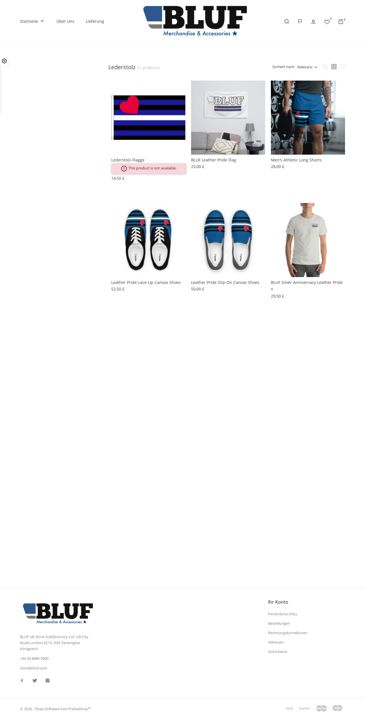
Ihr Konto (278, 602)
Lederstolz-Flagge (128, 160)
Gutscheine (277, 651)
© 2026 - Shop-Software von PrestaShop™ (55, 708)
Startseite (32, 21)
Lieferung (95, 21)
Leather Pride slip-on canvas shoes (225, 282)
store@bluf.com (33, 668)
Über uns (65, 21)
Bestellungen (279, 623)
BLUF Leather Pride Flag (213, 160)
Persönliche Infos (282, 613)
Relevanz (305, 66)
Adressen (276, 641)
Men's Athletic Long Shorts (296, 160)
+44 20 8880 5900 (34, 658)
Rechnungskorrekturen (287, 632)
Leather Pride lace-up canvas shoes (146, 282)
